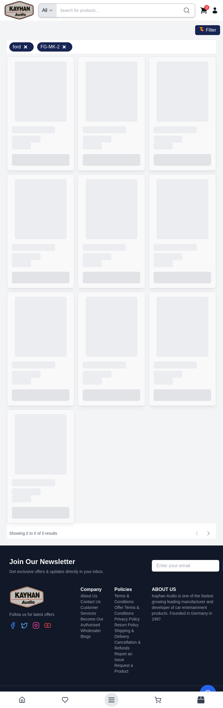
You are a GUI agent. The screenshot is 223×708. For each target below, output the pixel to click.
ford (20, 46)
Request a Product (123, 668)
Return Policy (126, 625)
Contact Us (90, 601)
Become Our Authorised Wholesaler (91, 625)
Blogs (85, 636)
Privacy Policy (127, 619)
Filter (207, 29)
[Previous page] (197, 533)
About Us (88, 596)
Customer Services (89, 610)
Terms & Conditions (124, 599)
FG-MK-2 (54, 46)
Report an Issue (123, 657)
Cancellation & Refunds (127, 645)
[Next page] (208, 533)
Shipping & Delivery (124, 633)
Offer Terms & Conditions (126, 610)
